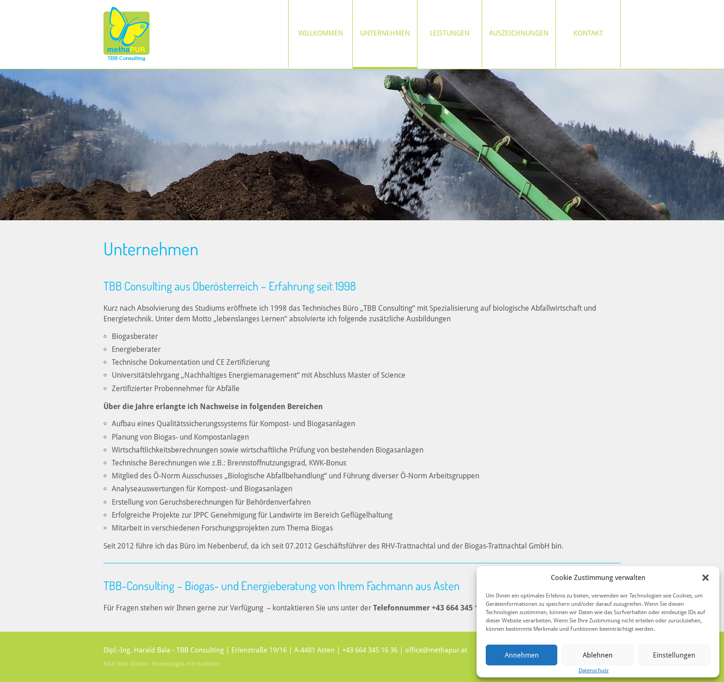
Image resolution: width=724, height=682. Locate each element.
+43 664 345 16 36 (370, 650)
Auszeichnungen (519, 33)
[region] (362, 144)
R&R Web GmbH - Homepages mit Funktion (161, 663)
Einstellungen (674, 655)
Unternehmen (385, 33)
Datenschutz (594, 670)
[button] (705, 577)
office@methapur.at (436, 650)
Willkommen (320, 33)
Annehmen (522, 655)
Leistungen (450, 33)
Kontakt (588, 33)
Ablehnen (598, 655)
